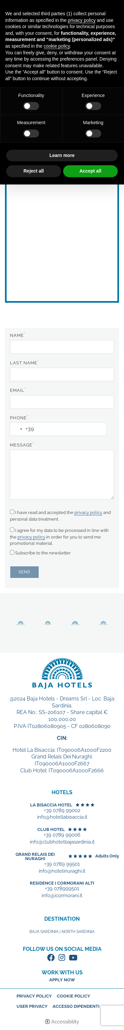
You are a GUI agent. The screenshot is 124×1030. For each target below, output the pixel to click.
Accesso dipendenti (76, 1006)
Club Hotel (51, 829)
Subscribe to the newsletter (40, 552)
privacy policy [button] (82, 20)
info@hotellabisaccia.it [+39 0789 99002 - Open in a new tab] (62, 817)
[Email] (62, 402)
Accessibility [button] (65, 1022)
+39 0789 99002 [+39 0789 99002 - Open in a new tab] (62, 810)
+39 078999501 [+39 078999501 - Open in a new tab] (62, 888)
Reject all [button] (33, 171)
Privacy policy (34, 996)
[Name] (62, 347)
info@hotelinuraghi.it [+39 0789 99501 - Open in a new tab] (62, 871)
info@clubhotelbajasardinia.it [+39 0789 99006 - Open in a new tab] (62, 842)
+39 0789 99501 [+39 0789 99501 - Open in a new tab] (62, 864)
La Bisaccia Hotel (51, 804)
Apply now (62, 979)
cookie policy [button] (57, 46)
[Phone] (58, 429)
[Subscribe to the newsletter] (12, 552)
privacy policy (88, 512)
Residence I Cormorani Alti (62, 883)
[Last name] (62, 374)
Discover (21, 623)
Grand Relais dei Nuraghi (35, 856)
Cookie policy (73, 996)
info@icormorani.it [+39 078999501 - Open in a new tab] (62, 895)
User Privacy (32, 1006)
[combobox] (22, 429)
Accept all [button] (90, 171)
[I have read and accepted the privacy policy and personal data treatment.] (12, 512)
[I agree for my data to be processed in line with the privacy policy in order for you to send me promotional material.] (12, 530)
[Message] (62, 474)
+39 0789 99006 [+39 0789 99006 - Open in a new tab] (62, 835)
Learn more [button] (61, 155)
